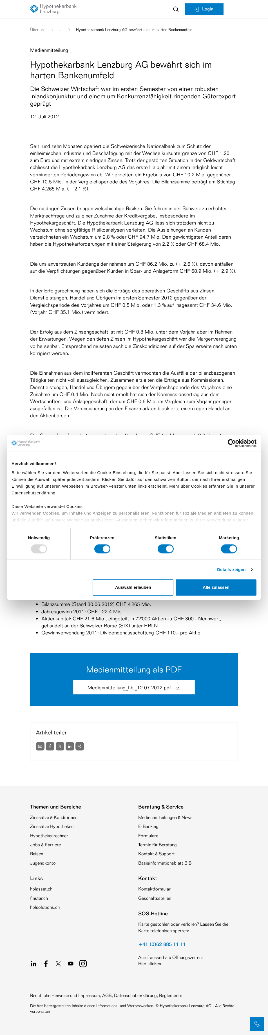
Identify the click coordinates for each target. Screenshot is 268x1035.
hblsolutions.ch (45, 907)
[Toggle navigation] (232, 9)
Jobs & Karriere (45, 844)
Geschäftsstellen (154, 898)
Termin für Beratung (157, 844)
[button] (257, 1024)
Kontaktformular (154, 889)
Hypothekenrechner (49, 835)
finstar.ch (39, 898)
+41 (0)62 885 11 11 (162, 944)
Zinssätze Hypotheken (51, 826)
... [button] (60, 29)
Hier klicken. (150, 963)
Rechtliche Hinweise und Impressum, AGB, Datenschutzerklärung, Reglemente (106, 995)
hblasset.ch (41, 889)
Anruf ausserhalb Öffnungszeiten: (170, 957)
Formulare (148, 835)
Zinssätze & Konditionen (53, 817)
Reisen (36, 853)
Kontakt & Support (156, 853)
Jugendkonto (43, 863)
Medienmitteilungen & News (165, 817)
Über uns (38, 29)
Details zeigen (231, 569)
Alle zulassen (216, 587)
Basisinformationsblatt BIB (165, 863)
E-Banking (148, 826)
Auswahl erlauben (133, 587)
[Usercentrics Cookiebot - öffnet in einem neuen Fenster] (231, 443)
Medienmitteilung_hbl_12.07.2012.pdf (134, 687)
